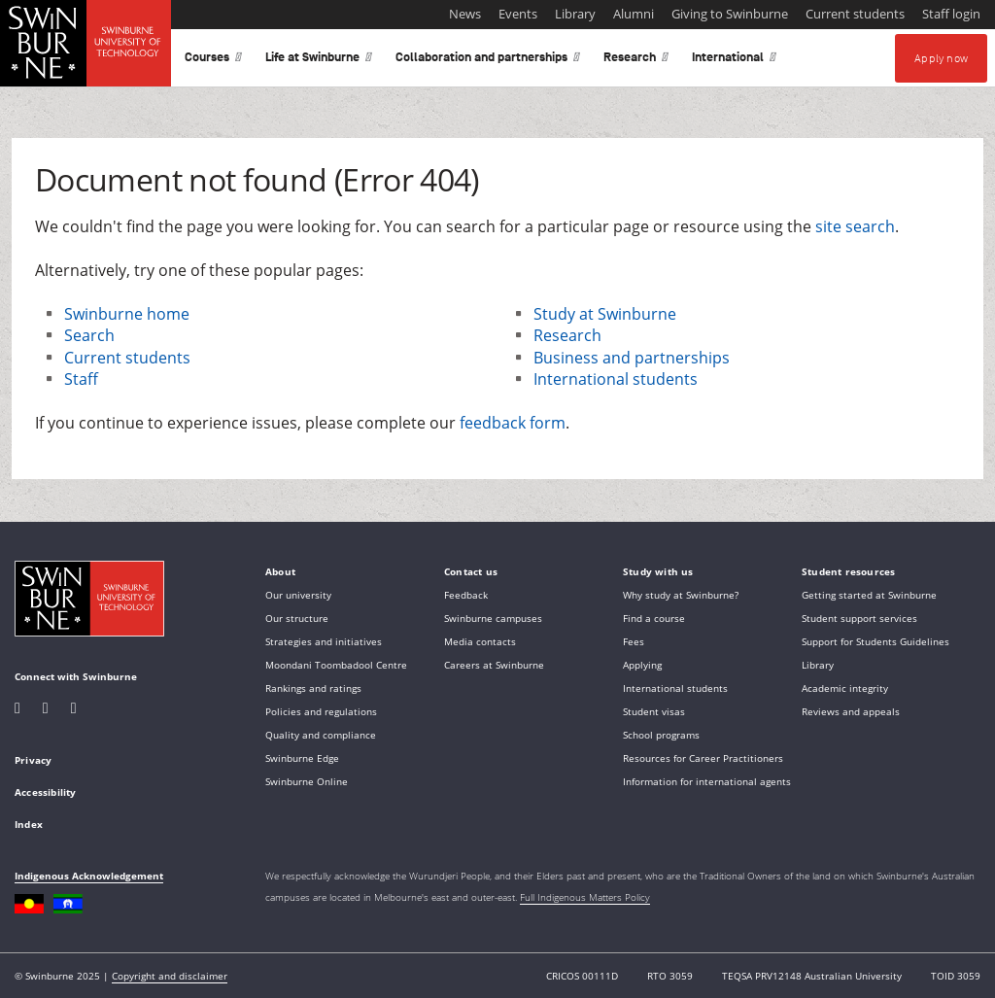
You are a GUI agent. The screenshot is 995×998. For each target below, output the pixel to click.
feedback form (513, 422)
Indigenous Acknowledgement (89, 875)
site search (855, 226)
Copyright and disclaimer (169, 975)
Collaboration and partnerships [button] (487, 61)
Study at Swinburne (604, 314)
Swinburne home (126, 314)
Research (567, 335)
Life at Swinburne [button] (318, 61)
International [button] (734, 61)
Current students (127, 357)
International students (615, 379)
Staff (81, 379)
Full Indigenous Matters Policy (585, 897)
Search (89, 335)
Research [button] (636, 61)
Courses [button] (213, 61)
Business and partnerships (631, 357)
